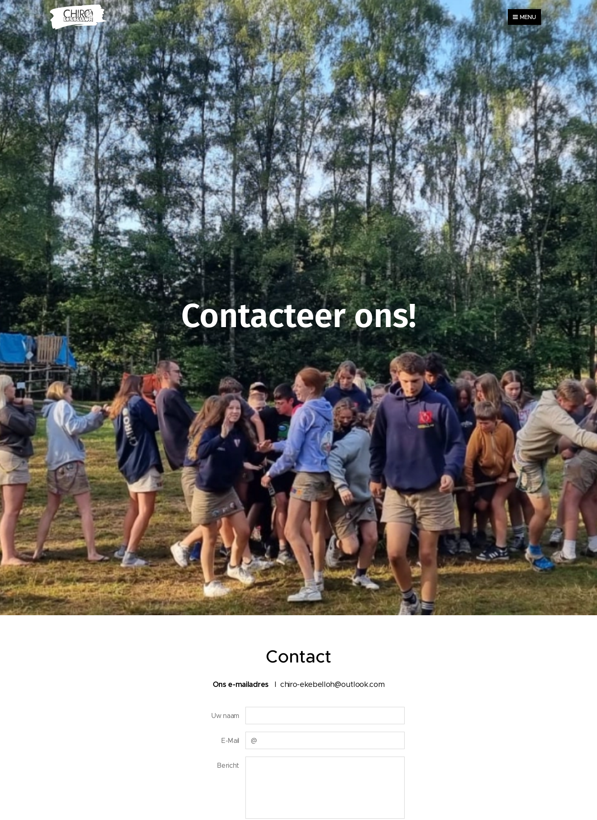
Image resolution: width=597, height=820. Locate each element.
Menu (524, 17)
